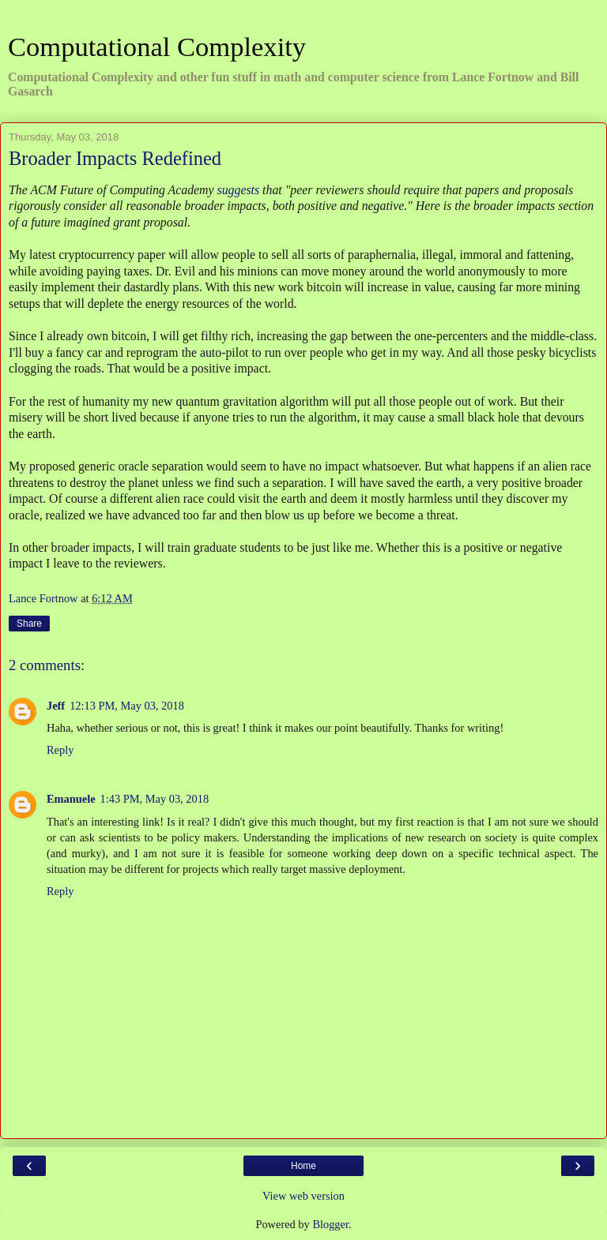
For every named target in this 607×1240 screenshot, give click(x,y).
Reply (60, 750)
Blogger (330, 1224)
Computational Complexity (157, 47)
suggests (238, 190)
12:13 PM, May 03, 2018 (127, 705)
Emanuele (71, 798)
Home (303, 1165)
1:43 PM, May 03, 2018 (154, 798)
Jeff (56, 705)
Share (29, 623)
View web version (303, 1195)
